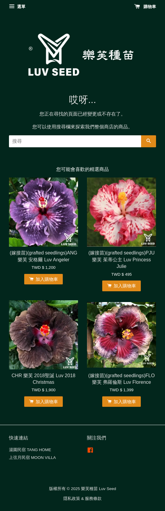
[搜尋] (75, 141)
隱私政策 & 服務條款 (82, 498)
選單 (17, 6)
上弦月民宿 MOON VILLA (32, 457)
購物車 (145, 6)
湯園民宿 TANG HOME (30, 450)
